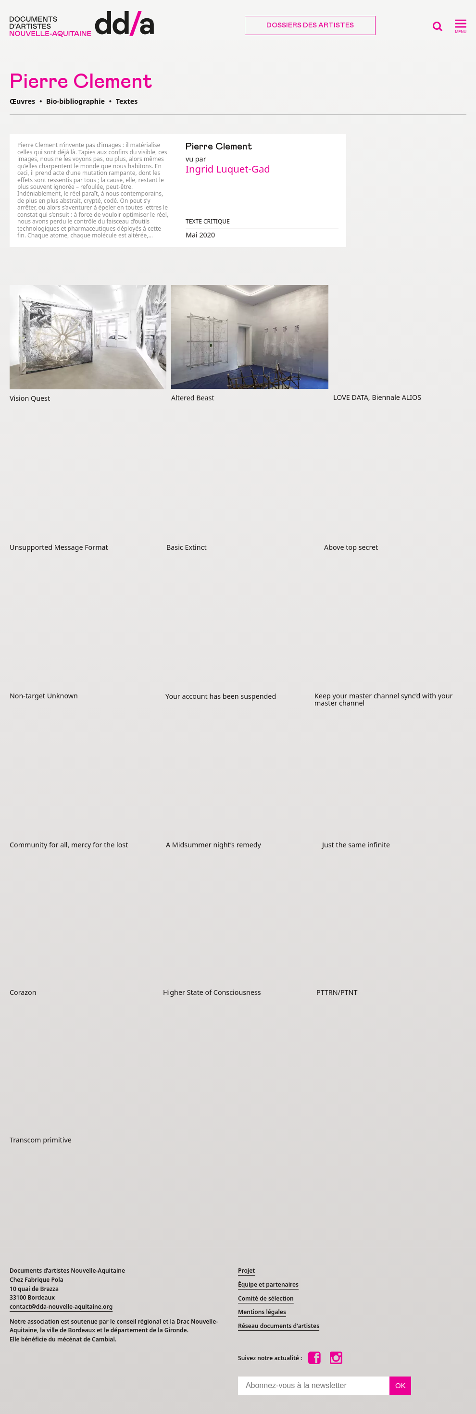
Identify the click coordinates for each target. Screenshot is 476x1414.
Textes (127, 101)
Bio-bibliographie (75, 101)
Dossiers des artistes (310, 25)
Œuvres (22, 101)
